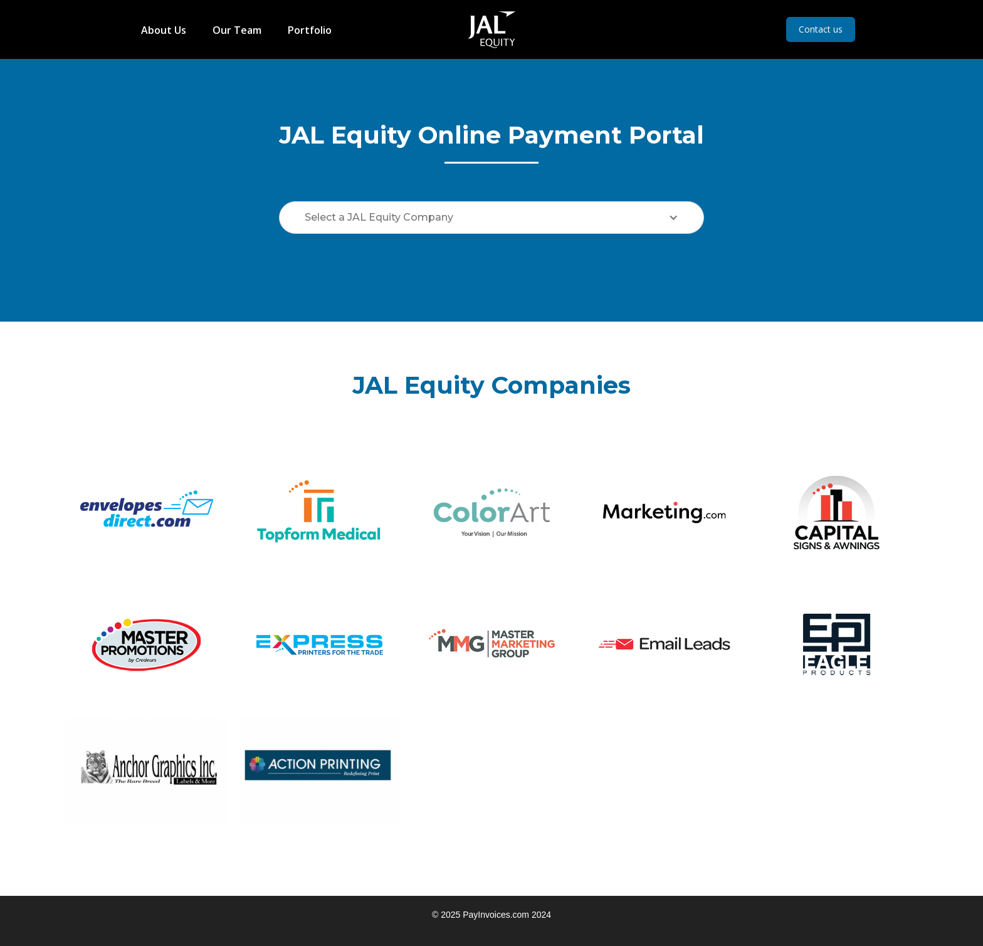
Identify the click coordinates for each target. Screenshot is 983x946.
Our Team (237, 30)
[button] (491, 217)
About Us (163, 30)
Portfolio (310, 30)
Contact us (821, 29)
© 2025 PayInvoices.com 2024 (491, 915)
